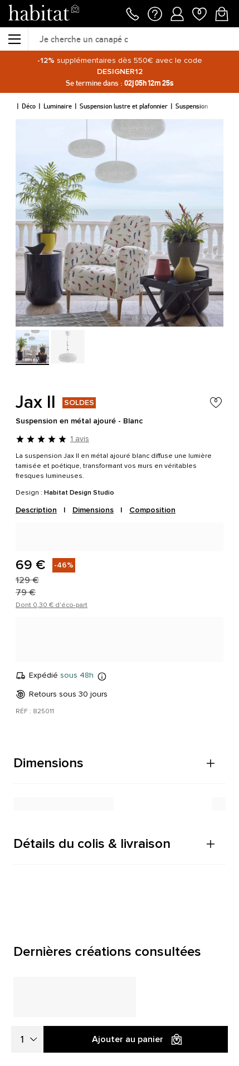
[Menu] (13, 39)
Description (36, 510)
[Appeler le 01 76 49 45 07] (133, 12)
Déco (29, 106)
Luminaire (57, 106)
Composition (152, 510)
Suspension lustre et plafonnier (124, 106)
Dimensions (93, 510)
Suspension (191, 106)
